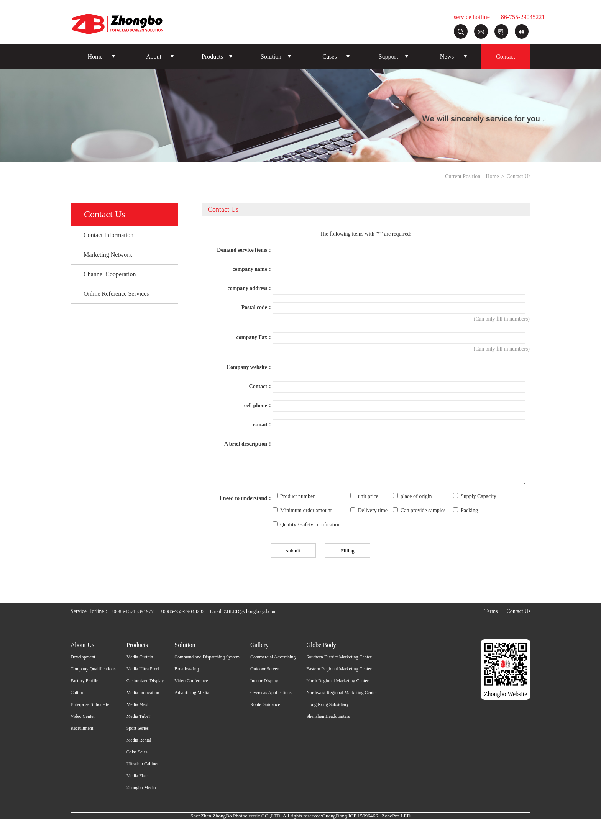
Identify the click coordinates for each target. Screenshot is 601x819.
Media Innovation (142, 692)
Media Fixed (138, 775)
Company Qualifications (93, 669)
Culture (77, 692)
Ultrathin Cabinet (142, 764)
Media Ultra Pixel (142, 669)
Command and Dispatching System (207, 657)
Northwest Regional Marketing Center (341, 692)
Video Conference (191, 680)
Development (83, 657)
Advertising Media (191, 692)
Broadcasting (186, 669)
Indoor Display (264, 680)
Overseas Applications (271, 692)
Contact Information (108, 235)
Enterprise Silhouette (90, 704)
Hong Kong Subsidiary (327, 704)
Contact (505, 56)
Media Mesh (137, 704)
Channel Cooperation (110, 274)
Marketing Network (108, 254)
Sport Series (137, 728)
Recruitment (82, 728)
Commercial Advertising (273, 657)
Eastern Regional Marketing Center (338, 669)
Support (388, 56)
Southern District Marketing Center (338, 657)
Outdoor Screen (264, 669)
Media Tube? (138, 716)
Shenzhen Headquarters (328, 716)
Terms (491, 611)
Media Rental (138, 740)
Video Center (83, 716)
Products (212, 56)
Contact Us (518, 611)
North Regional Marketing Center (337, 680)
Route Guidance (265, 704)
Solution (271, 56)
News (447, 56)
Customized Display (145, 680)
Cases (329, 56)
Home (94, 56)
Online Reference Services (116, 293)
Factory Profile (84, 680)
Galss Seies (137, 752)
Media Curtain (139, 657)
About (153, 56)
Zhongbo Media (141, 787)
